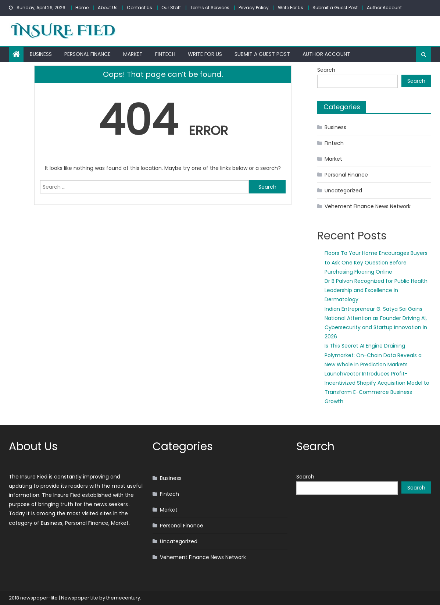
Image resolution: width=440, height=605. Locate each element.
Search (326, 70)
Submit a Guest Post (335, 7)
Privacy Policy (254, 7)
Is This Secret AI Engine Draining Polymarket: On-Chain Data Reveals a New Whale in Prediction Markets (373, 355)
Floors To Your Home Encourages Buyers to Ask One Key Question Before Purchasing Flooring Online (376, 262)
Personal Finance (87, 54)
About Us (108, 7)
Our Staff (171, 7)
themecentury (123, 597)
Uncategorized (343, 190)
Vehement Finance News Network (368, 206)
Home (82, 7)
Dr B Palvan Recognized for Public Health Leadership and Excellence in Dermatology (376, 290)
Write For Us (290, 7)
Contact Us (139, 7)
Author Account (384, 7)
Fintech (165, 54)
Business (41, 54)
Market (133, 54)
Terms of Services (209, 7)
